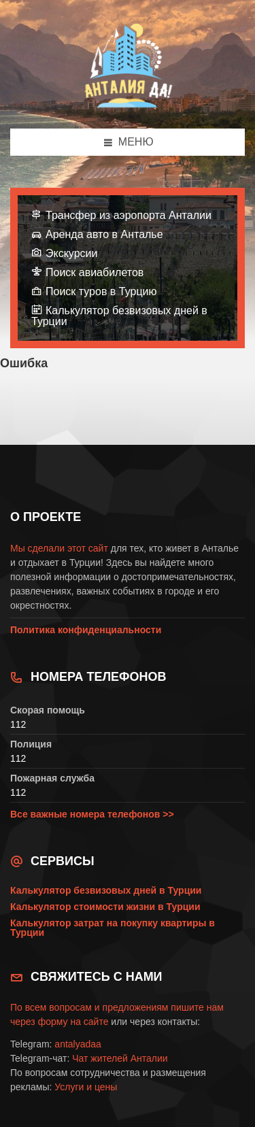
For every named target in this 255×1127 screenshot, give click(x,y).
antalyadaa (77, 1044)
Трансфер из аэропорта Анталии (128, 215)
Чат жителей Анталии (119, 1058)
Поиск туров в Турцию (101, 291)
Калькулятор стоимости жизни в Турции (105, 906)
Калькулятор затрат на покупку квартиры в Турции (112, 928)
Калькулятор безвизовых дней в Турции (119, 316)
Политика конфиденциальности (85, 629)
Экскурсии (71, 253)
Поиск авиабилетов (94, 272)
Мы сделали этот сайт (59, 548)
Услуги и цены (85, 1086)
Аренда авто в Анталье (104, 234)
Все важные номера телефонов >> (92, 814)
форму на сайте (73, 1021)
